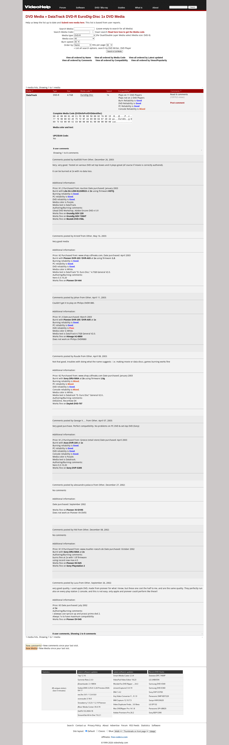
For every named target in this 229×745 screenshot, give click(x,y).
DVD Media (35, 16)
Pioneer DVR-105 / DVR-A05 (77, 319)
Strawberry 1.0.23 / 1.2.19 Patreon (92, 703)
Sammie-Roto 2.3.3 (85, 679)
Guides (121, 7)
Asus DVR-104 (71, 442)
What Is (138, 7)
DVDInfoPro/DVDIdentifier (88, 113)
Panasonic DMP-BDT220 (159, 696)
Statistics (145, 725)
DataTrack (31, 95)
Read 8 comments (179, 94)
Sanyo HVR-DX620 (156, 700)
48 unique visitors (59, 688)
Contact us (81, 725)
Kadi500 (78, 159)
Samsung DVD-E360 (157, 688)
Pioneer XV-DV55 (78, 512)
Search (70, 725)
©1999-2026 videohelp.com (114, 742)
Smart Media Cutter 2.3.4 (123, 675)
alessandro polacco (83, 484)
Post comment (177, 102)
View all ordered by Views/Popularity (149, 60)
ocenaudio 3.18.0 (85, 698)
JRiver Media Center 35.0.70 (89, 707)
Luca (76, 582)
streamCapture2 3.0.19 (122, 688)
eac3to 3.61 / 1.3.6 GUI (87, 694)
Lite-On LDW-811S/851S (75, 191)
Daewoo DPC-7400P (157, 675)
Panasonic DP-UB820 (157, 708)
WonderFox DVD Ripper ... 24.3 (125, 684)
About (155, 7)
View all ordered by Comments (77, 60)
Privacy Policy (94, 725)
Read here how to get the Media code (126, 32)
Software (80, 7)
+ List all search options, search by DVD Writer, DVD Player (102, 48)
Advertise (114, 725)
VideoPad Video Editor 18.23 (124, 679)
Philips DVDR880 (78, 339)
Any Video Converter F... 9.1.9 (125, 696)
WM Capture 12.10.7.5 (122, 700)
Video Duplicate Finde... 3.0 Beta (126, 704)
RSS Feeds (134, 725)
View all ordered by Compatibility (111, 60)
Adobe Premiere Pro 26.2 (123, 712)
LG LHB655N (154, 679)
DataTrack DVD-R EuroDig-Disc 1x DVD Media (86, 16)
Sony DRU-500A (71, 378)
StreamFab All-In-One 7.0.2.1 (89, 715)
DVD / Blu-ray (101, 7)
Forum (63, 7)
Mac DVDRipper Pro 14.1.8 (124, 708)
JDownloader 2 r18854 (87, 684)
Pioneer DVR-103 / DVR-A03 (77, 258)
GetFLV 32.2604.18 (85, 711)
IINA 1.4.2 (117, 692)
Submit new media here (72, 22)
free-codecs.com (119, 737)
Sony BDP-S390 (155, 712)
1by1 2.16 (82, 675)
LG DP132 (153, 704)
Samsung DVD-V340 (157, 684)
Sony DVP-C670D (156, 692)
